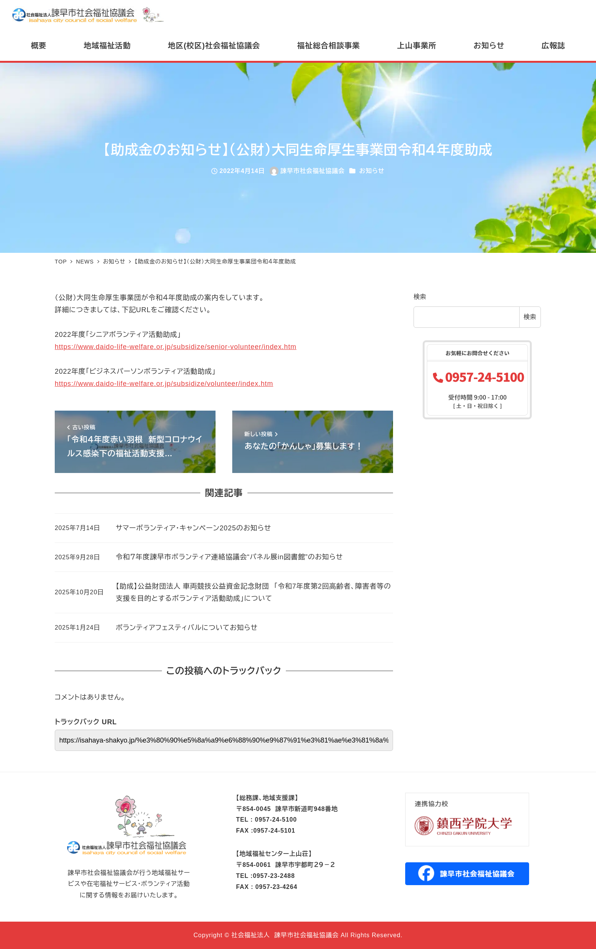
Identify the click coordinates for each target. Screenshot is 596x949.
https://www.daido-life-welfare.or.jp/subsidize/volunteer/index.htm (164, 383)
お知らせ (371, 171)
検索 (420, 297)
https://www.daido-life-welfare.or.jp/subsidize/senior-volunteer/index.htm (175, 347)
